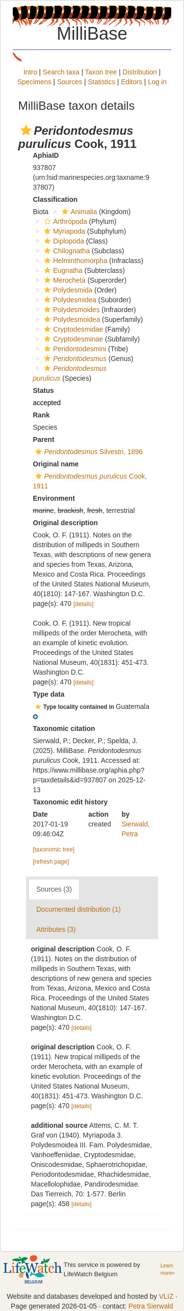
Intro (30, 72)
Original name (56, 464)
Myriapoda (63, 231)
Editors (131, 82)
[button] (26, 130)
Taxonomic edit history (70, 802)
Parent (43, 439)
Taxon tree (101, 72)
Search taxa (61, 72)
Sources (69, 82)
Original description (65, 523)
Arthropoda (64, 221)
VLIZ (166, 1296)
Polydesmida (67, 290)
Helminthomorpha (74, 261)
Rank (41, 415)
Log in (157, 82)
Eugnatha (62, 270)
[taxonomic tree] (54, 849)
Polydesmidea (69, 300)
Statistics (101, 82)
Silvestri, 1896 (88, 452)
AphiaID (46, 155)
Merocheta (63, 280)
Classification (55, 199)
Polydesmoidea (71, 319)
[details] (84, 604)
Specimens (34, 82)
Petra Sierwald (151, 1306)
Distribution (140, 72)
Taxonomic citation (64, 728)
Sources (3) (54, 889)
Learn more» (167, 1269)
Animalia (78, 212)
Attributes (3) (56, 929)
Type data (48, 694)
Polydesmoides (71, 310)
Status (43, 390)
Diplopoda (63, 241)
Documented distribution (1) (78, 909)
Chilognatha (66, 251)
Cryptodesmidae (72, 329)
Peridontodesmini (74, 349)
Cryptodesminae (72, 339)
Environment (54, 498)
